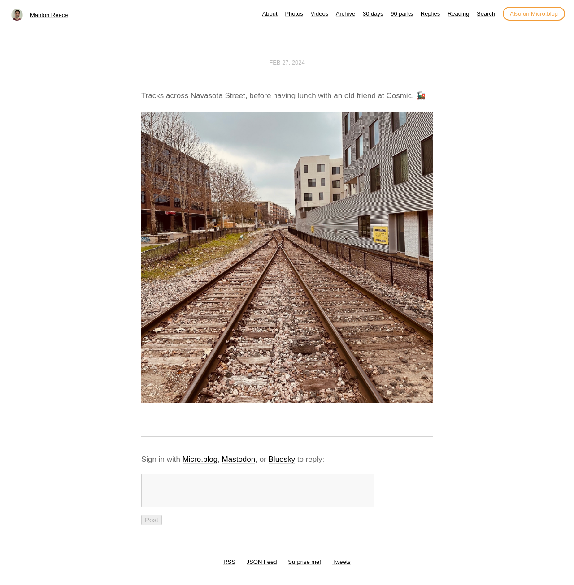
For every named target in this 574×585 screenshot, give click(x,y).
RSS (229, 567)
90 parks (402, 13)
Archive (345, 13)
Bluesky (282, 459)
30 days (373, 13)
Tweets (341, 567)
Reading (458, 13)
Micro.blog (200, 459)
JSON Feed (262, 567)
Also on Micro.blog (534, 13)
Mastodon (239, 459)
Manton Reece (49, 15)
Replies (430, 13)
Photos (294, 13)
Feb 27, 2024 (287, 62)
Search (486, 13)
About (270, 13)
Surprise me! (304, 567)
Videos (320, 13)
